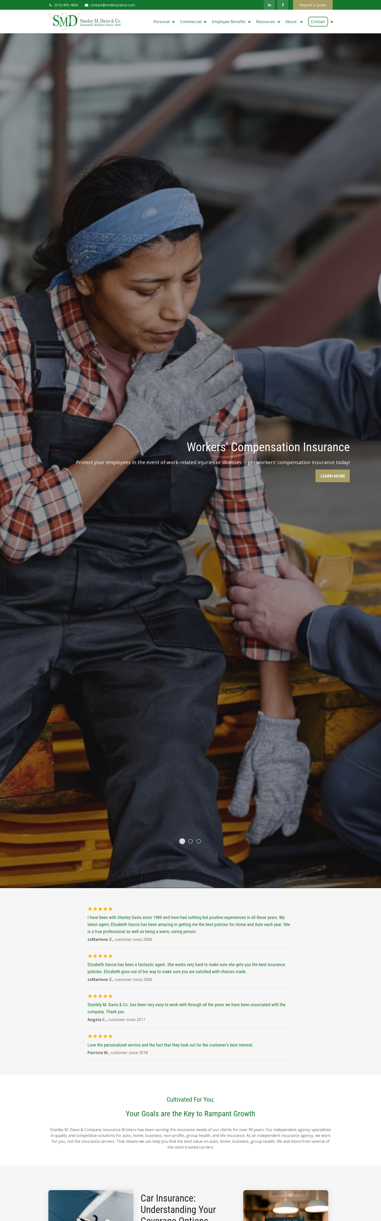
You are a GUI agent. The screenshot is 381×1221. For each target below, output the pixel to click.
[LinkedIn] (269, 5)
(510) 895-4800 (63, 5)
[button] (162, 21)
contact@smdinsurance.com (109, 5)
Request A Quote (312, 5)
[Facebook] (282, 5)
